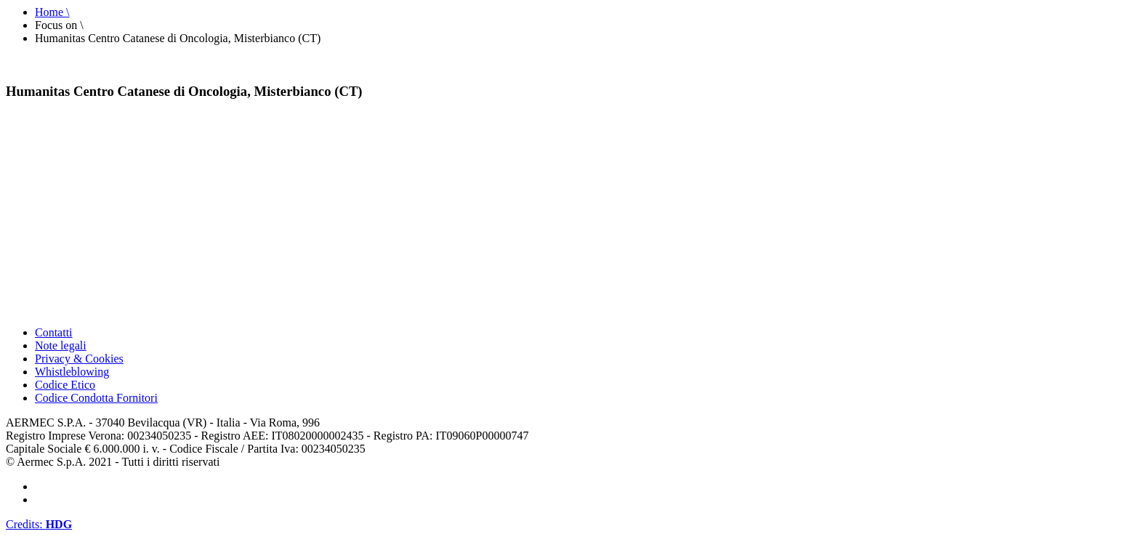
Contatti (54, 332)
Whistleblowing (72, 371)
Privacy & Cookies (79, 358)
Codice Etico (65, 385)
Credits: (39, 524)
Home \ (52, 12)
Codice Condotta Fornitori (96, 398)
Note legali (60, 345)
